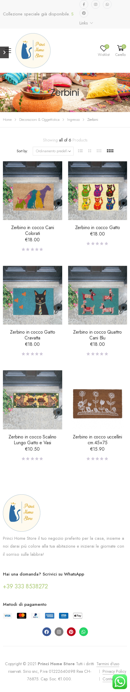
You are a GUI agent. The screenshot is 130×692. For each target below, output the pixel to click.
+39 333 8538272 (25, 586)
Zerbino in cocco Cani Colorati (32, 230)
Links (83, 23)
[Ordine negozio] (53, 151)
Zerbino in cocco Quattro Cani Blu (97, 335)
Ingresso (73, 119)
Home (7, 119)
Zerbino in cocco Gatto (97, 227)
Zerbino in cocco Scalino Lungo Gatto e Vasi (32, 439)
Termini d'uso (107, 664)
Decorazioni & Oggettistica (39, 119)
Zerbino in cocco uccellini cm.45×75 (97, 439)
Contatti (109, 679)
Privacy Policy (114, 671)
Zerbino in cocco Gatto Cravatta (32, 335)
